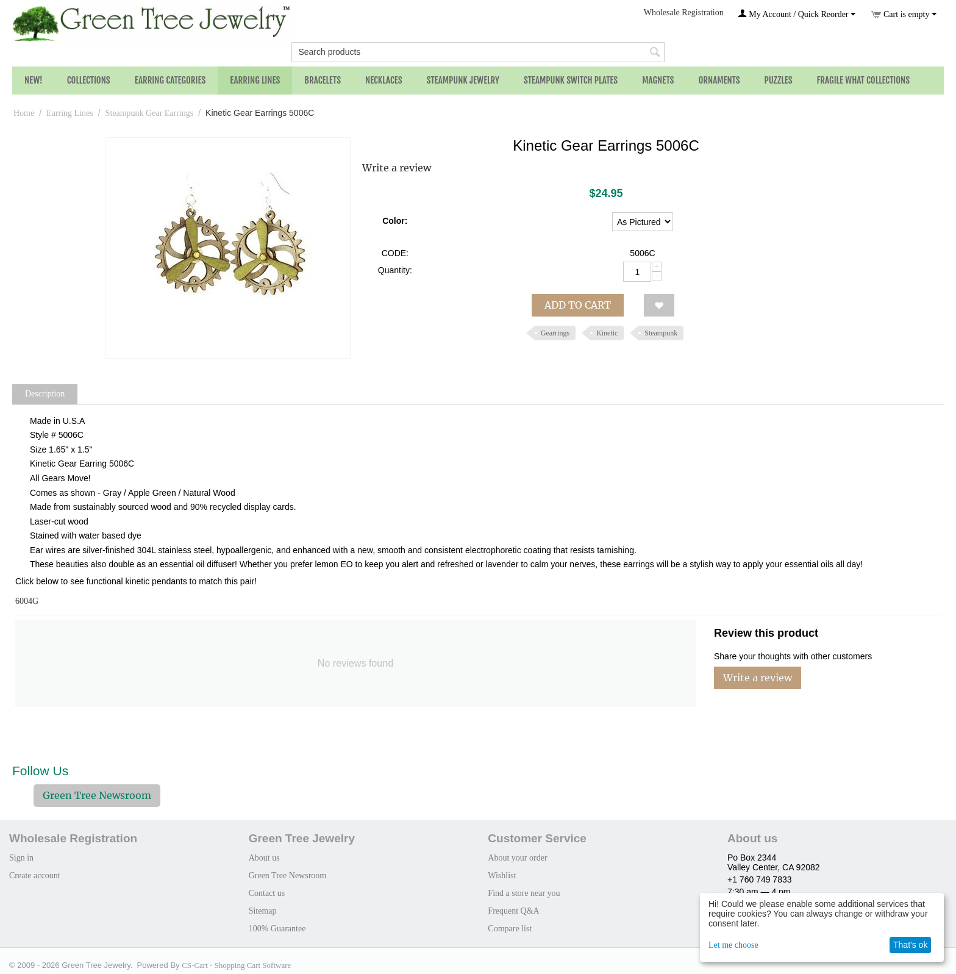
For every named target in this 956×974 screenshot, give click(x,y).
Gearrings (555, 333)
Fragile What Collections (863, 80)
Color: (394, 221)
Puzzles (779, 80)
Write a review (396, 168)
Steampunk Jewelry (463, 80)
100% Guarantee (277, 928)
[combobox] (477, 52)
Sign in (21, 857)
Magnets (658, 80)
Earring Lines (255, 80)
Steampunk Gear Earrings (149, 113)
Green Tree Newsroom (97, 795)
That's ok (910, 945)
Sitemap (263, 910)
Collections (88, 80)
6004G (26, 601)
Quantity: (395, 270)
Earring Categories (170, 80)
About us (264, 857)
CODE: (395, 253)
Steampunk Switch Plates (571, 80)
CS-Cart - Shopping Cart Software (236, 965)
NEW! (33, 80)
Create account (34, 875)
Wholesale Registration (684, 12)
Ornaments (719, 80)
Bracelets (322, 80)
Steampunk (660, 333)
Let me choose (733, 945)
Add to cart (577, 305)
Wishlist (502, 875)
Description (45, 393)
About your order (517, 857)
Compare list (510, 928)
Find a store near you (524, 893)
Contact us (267, 893)
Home (23, 113)
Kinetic (607, 333)
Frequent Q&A (513, 910)
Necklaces (383, 80)
